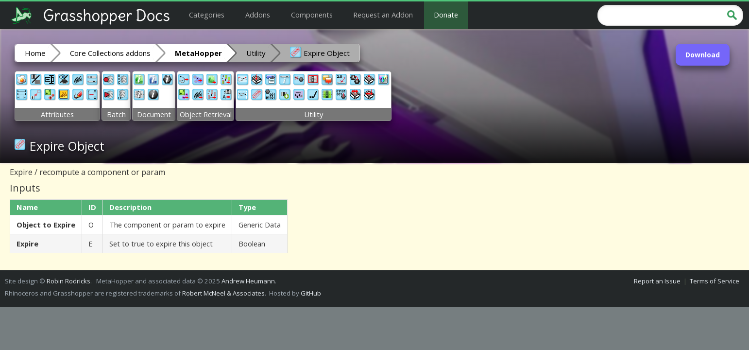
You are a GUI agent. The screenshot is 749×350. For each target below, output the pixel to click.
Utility (256, 53)
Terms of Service (714, 281)
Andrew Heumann (248, 281)
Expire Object (320, 52)
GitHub (311, 293)
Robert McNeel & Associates (223, 293)
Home (35, 53)
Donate (446, 14)
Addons (257, 14)
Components (312, 14)
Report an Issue (657, 281)
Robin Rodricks (68, 281)
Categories (206, 14)
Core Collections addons (110, 53)
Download (702, 54)
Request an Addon (383, 14)
